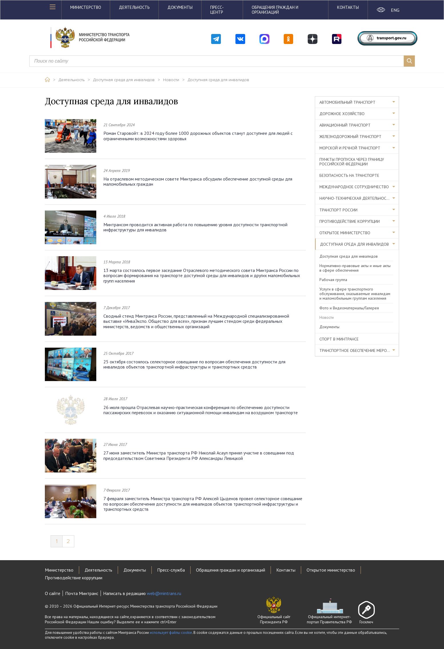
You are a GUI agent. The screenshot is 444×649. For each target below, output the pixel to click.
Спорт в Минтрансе (339, 339)
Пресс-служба (171, 570)
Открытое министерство (344, 232)
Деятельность (134, 7)
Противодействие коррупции (349, 221)
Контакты (348, 7)
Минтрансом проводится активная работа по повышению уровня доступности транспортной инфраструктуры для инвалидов (195, 227)
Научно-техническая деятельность (355, 198)
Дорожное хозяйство (342, 113)
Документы (180, 7)
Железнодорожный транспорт (350, 136)
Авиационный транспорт (345, 125)
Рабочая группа (333, 279)
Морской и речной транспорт (349, 148)
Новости (171, 80)
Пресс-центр (217, 10)
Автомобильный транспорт (347, 102)
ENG (395, 10)
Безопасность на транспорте (349, 175)
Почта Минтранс (81, 593)
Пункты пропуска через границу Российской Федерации (351, 162)
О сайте (52, 593)
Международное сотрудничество (354, 186)
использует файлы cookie (171, 632)
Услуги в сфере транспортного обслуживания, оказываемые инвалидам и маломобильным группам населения (354, 294)
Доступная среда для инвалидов (124, 80)
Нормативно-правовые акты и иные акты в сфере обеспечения (355, 268)
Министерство (85, 7)
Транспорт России (338, 210)
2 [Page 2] (68, 541)
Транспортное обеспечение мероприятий (359, 350)
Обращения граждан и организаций (275, 10)
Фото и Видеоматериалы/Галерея (349, 308)
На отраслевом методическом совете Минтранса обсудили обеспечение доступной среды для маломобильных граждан (197, 181)
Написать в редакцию (142, 593)
